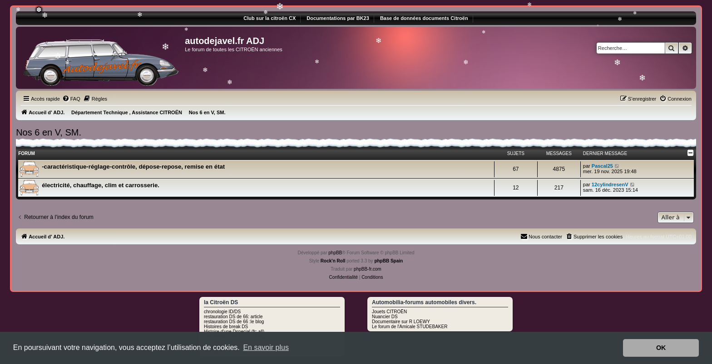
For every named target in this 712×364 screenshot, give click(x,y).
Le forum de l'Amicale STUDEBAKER (409, 326)
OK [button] (661, 347)
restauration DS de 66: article (233, 316)
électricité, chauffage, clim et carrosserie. (100, 185)
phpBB (335, 252)
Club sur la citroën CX (269, 18)
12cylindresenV (610, 184)
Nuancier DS (385, 316)
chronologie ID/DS (222, 311)
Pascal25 (602, 166)
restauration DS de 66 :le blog (234, 321)
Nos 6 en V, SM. (48, 132)
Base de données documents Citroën (424, 18)
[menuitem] (71, 98)
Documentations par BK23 (338, 18)
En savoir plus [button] (266, 347)
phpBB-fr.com (367, 269)
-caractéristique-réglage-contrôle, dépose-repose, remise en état (133, 166)
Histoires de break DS (226, 326)
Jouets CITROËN (389, 311)
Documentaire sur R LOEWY (401, 321)
